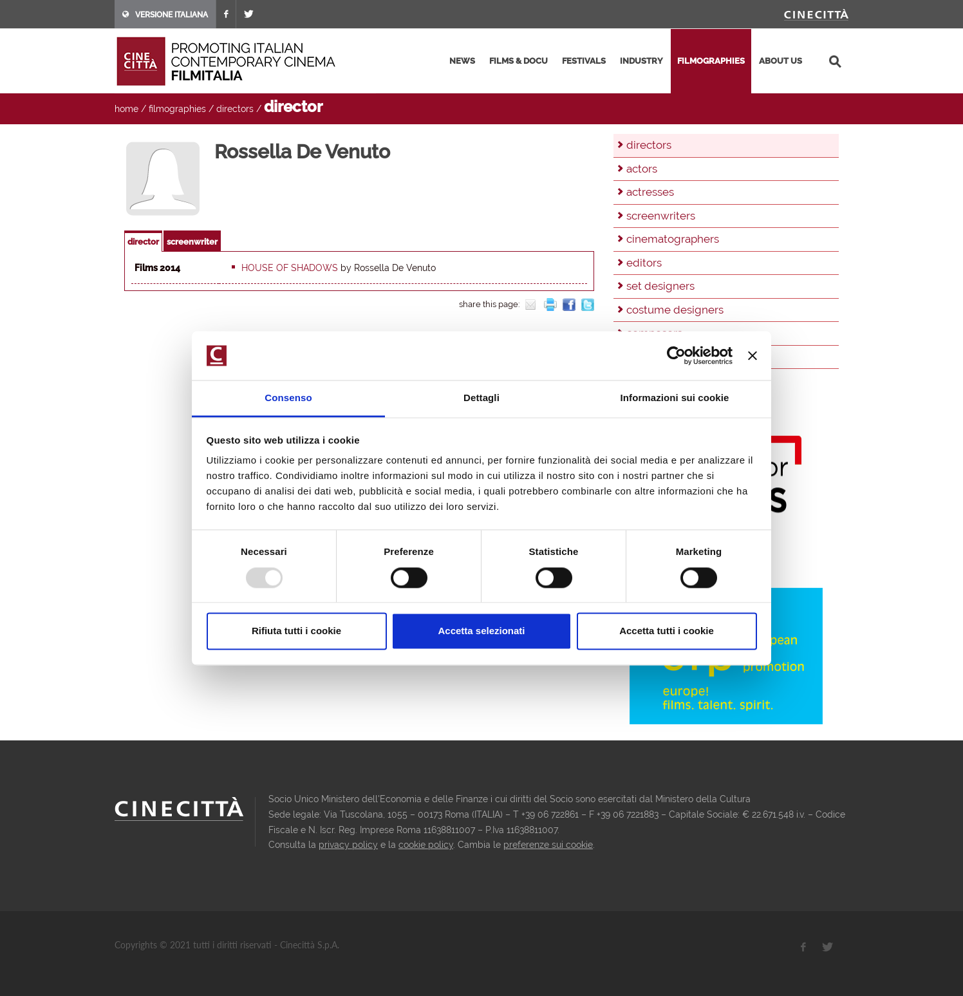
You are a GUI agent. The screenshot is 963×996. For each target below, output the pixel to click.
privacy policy (348, 845)
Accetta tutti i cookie (666, 631)
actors (641, 168)
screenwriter (192, 242)
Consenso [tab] (288, 398)
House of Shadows (289, 268)
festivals (584, 61)
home (126, 109)
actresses (650, 191)
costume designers (675, 309)
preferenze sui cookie (548, 845)
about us (780, 61)
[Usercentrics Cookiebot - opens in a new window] (676, 355)
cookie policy (425, 845)
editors (644, 262)
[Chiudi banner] (752, 355)
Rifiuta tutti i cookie (296, 631)
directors (235, 109)
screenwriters (660, 215)
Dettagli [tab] (481, 398)
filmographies (711, 61)
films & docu (518, 61)
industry (641, 61)
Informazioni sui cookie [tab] (675, 398)
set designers (660, 285)
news (462, 61)
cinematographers (672, 238)
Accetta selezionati (481, 631)
